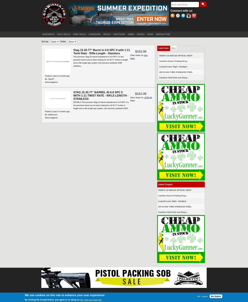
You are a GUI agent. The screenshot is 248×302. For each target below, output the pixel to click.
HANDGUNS (95, 34)
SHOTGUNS (119, 34)
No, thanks (216, 297)
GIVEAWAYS (48, 34)
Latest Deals (164, 47)
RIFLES (107, 34)
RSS (173, 16)
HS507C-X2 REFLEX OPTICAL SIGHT (176, 56)
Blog (173, 48)
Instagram (189, 16)
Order (63, 41)
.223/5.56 (148, 98)
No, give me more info (90, 300)
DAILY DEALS (63, 34)
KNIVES (140, 34)
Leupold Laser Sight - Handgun (173, 67)
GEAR (150, 34)
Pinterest (194, 16)
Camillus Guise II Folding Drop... (173, 61)
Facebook (178, 16)
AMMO (131, 34)
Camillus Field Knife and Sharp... (174, 78)
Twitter (184, 16)
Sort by (44, 41)
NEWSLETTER (163, 34)
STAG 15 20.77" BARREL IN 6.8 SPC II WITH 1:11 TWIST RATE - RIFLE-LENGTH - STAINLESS (100, 95)
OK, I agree (202, 297)
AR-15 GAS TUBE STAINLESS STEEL (176, 72)
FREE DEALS (79, 34)
